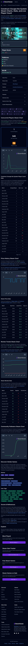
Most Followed (17, 594)
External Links (14, 97)
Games (5, 5)
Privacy (5, 643)
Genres (3, 607)
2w (3, 150)
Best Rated (16, 589)
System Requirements (14, 104)
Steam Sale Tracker (18, 607)
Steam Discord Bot (5, 627)
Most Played (17, 592)
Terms (9, 643)
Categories (3, 609)
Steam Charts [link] (5, 109)
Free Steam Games (18, 611)
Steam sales (14, 301)
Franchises (3, 619)
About (17, 643)
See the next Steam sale (14, 554)
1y (9, 150)
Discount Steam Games (19, 609)
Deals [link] (10, 111)
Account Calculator (5, 634)
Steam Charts (4, 599)
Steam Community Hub (12, 523)
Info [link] (24, 111)
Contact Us (21, 643)
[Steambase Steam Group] (16, 633)
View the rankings (14, 542)
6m (6, 272)
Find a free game (14, 567)
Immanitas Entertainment (18, 87)
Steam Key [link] (4, 111)
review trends (18, 18)
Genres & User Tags (14, 101)
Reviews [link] (12, 109)
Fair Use (13, 643)
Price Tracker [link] (19, 109)
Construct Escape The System (14, 5)
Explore (3, 636)
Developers (3, 614)
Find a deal (14, 579)
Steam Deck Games (18, 601)
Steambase (16, 626)
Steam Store (13, 520)
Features (14, 94)
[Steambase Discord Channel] (14, 633)
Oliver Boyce (15, 83)
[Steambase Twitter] (18, 633)
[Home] (1, 5)
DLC (2, 592)
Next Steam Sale (5, 631)
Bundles (3, 596)
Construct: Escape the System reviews (9, 350)
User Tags (3, 611)
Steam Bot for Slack (5, 629)
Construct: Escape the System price (13, 267)
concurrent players (10, 18)
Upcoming (16, 599)
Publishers (3, 616)
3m (6, 150)
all (11, 150)
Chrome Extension (5, 624)
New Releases (17, 596)
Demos (3, 594)
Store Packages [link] (17, 111)
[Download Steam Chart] (25, 150)
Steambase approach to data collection (16, 512)
